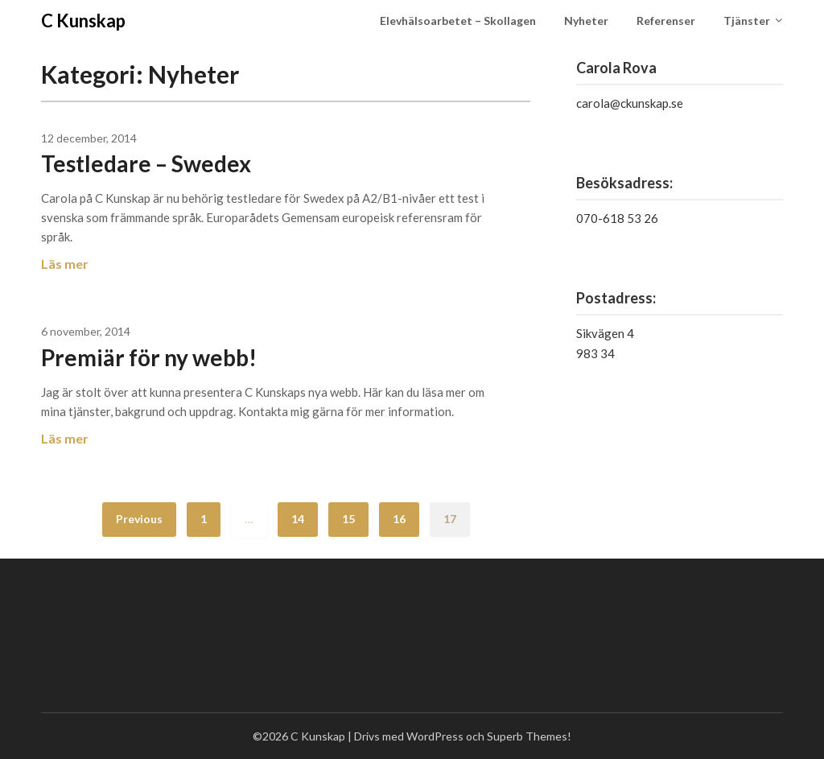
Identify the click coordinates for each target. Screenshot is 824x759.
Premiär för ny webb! (149, 357)
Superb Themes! (529, 736)
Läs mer (65, 263)
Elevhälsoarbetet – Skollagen (458, 20)
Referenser (666, 20)
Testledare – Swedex (146, 163)
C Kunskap (83, 20)
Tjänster (746, 20)
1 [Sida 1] (203, 519)
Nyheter (586, 20)
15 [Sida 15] (348, 519)
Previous (139, 519)
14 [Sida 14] (297, 519)
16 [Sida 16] (399, 519)
